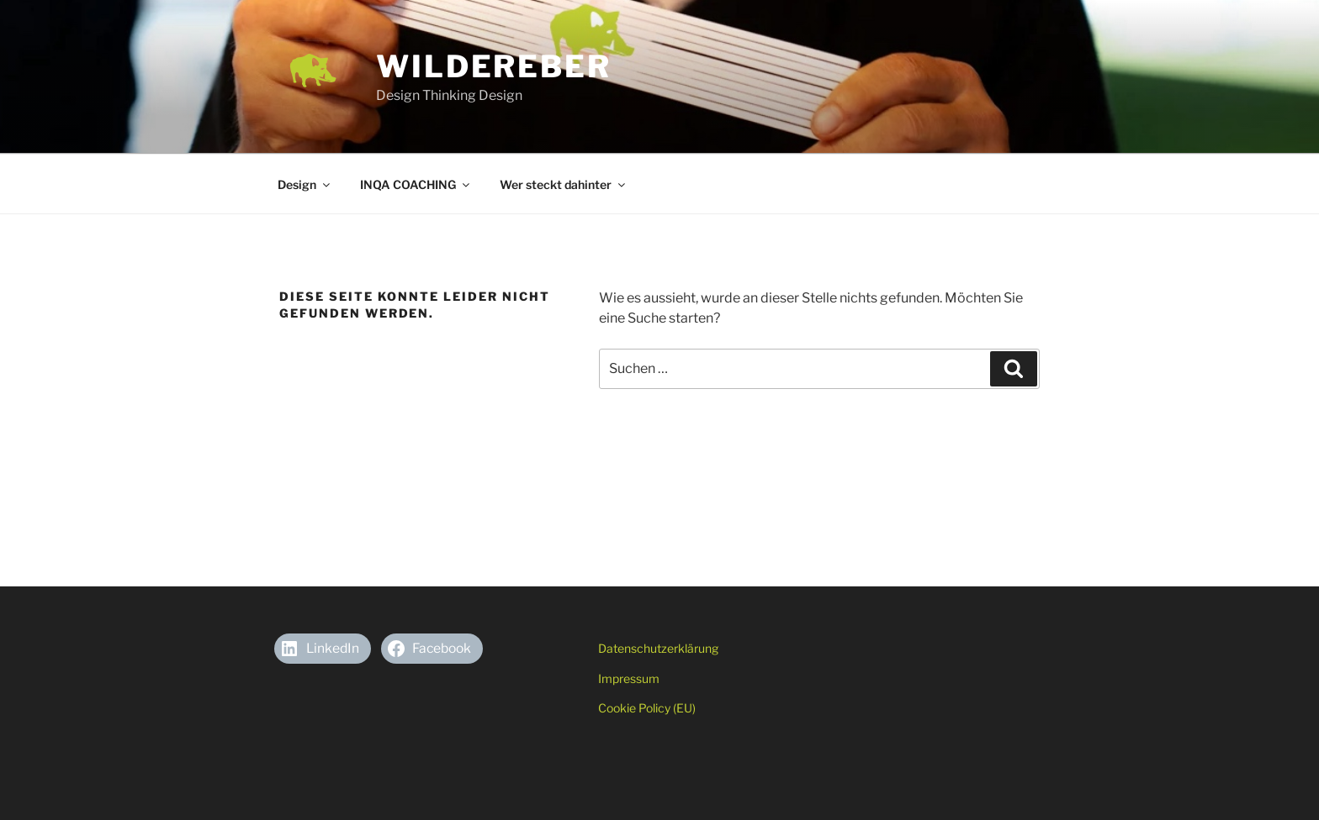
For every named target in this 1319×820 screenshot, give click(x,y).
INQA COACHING (416, 184)
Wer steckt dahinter (564, 184)
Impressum (629, 678)
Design (305, 184)
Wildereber (494, 66)
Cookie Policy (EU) (647, 708)
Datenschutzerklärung (658, 648)
